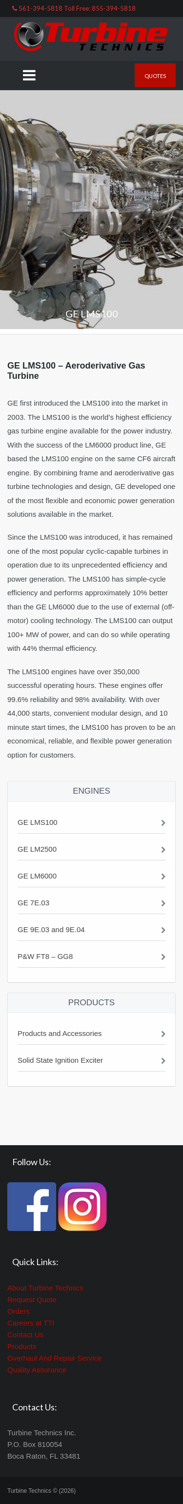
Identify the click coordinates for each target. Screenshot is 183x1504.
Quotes (155, 76)
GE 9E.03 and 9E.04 (51, 929)
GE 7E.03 (33, 902)
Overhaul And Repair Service (54, 1358)
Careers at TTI (30, 1323)
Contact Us (25, 1334)
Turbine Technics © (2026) (41, 1490)
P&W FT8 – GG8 (45, 956)
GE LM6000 (37, 876)
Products (21, 1346)
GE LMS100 (38, 822)
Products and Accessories (60, 1033)
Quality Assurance (36, 1370)
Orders (18, 1311)
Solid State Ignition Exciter (60, 1060)
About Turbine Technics (45, 1288)
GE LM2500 (37, 849)
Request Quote (32, 1299)
